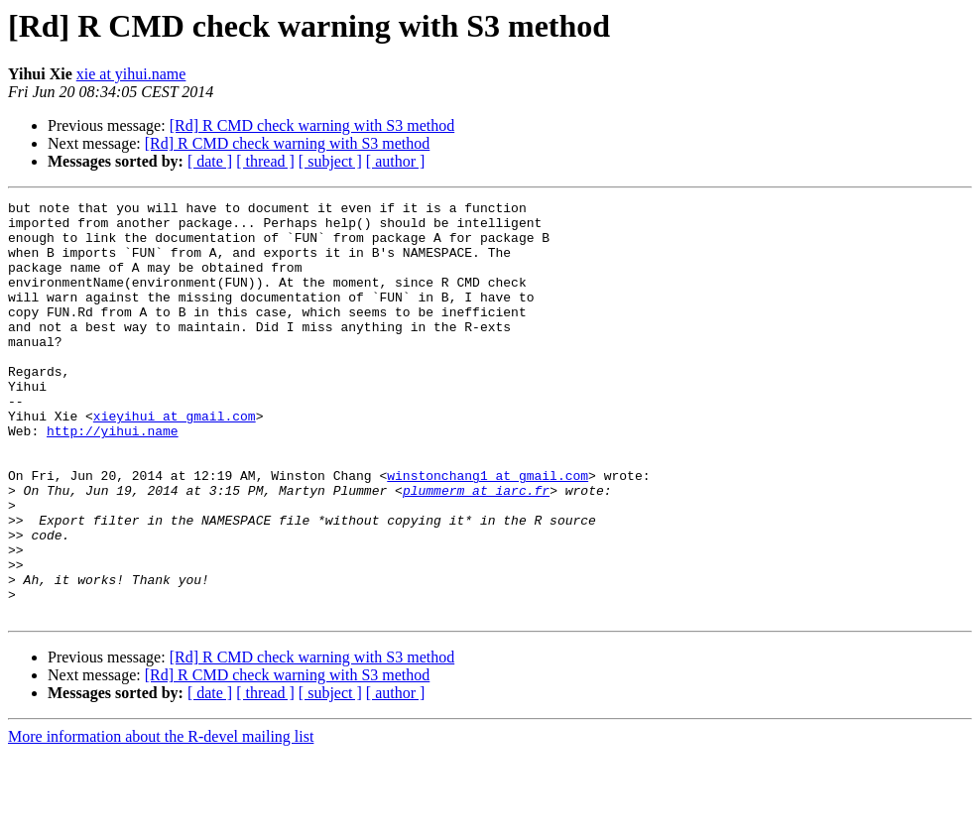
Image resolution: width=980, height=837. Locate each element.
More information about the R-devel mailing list (160, 819)
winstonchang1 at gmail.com (487, 531)
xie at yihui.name (131, 73)
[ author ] (396, 161)
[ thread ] (265, 161)
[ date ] (209, 161)
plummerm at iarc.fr (476, 549)
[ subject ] (330, 161)
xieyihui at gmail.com (174, 460)
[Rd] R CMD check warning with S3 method (312, 125)
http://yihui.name (113, 478)
